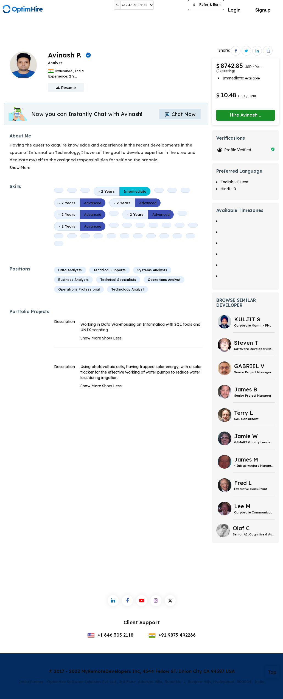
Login (234, 10)
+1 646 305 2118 (110, 635)
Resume (66, 87)
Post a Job (171, 5)
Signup (263, 10)
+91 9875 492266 (172, 635)
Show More (20, 167)
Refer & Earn (206, 5)
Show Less (112, 338)
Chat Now (180, 114)
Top (272, 672)
